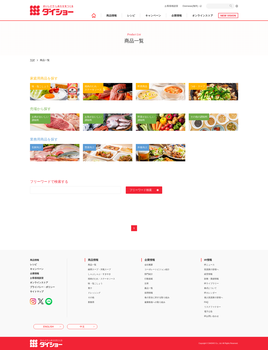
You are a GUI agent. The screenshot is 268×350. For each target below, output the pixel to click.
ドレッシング (94, 293)
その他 (91, 297)
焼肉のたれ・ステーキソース (101, 279)
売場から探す (40, 109)
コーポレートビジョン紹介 (156, 269)
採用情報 (148, 293)
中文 (82, 326)
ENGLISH (48, 326)
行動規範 (148, 279)
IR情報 (208, 259)
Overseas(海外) (190, 6)
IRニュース (209, 265)
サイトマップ (37, 291)
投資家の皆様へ (211, 269)
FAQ (206, 302)
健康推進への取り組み (154, 302)
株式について (210, 288)
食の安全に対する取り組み (156, 297)
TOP (32, 60)
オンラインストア (202, 15)
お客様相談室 (171, 6)
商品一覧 (92, 265)
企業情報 (176, 15)
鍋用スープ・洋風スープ (99, 269)
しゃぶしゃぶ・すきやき (99, 274)
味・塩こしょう (95, 283)
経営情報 (208, 274)
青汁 (90, 288)
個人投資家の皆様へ (213, 297)
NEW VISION (228, 15)
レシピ (131, 15)
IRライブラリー (211, 283)
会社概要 (148, 265)
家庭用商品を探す (44, 78)
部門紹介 (148, 274)
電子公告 (208, 311)
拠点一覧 (148, 288)
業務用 (91, 302)
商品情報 (111, 15)
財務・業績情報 (211, 279)
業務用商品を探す (44, 139)
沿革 (146, 283)
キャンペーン (153, 15)
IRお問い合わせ (211, 316)
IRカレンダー (210, 293)
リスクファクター (212, 307)
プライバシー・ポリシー (42, 287)
